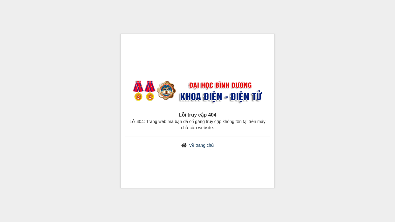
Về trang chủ (201, 145)
